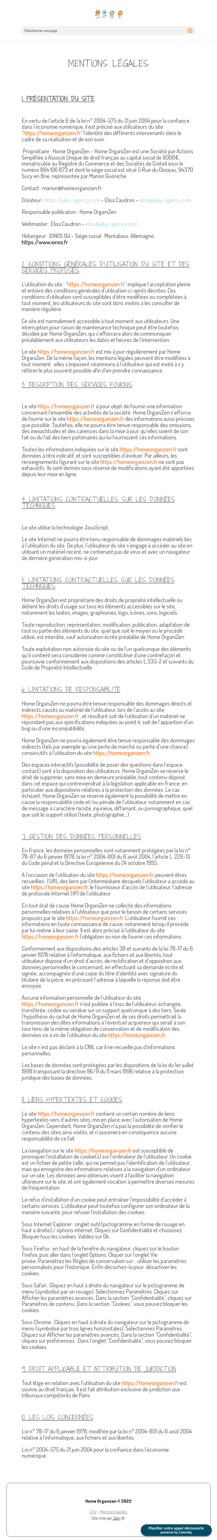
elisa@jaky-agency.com (165, 200)
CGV (93, 1511)
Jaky (117, 1518)
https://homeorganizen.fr (52, 132)
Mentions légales (113, 1511)
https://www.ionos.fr (45, 242)
